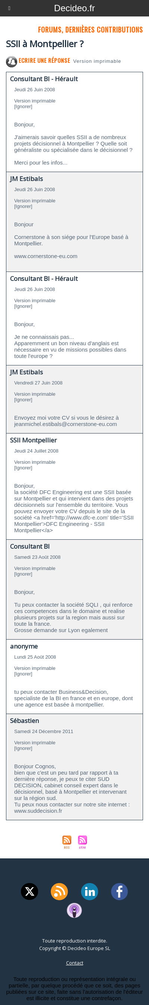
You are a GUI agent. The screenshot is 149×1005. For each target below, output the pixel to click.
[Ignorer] (23, 106)
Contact (74, 962)
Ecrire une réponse (38, 60)
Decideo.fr (74, 8)
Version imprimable (97, 61)
